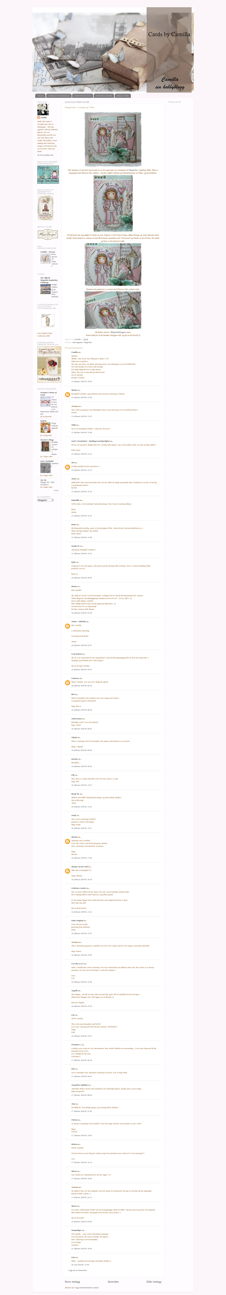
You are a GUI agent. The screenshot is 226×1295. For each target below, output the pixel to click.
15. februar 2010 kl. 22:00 (81, 432)
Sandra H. (75, 546)
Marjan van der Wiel (79, 867)
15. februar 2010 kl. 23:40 (81, 537)
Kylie (73, 562)
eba (72, 462)
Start (40, 96)
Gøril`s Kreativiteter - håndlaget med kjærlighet (90, 441)
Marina (74, 837)
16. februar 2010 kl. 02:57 (81, 645)
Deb (73, 1069)
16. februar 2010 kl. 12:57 (81, 785)
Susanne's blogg (46, 440)
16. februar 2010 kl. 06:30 (81, 686)
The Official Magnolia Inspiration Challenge (49, 280)
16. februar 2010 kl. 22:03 (81, 955)
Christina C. (76, 1045)
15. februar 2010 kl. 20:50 (81, 381)
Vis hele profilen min (45, 155)
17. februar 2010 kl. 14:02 (81, 1135)
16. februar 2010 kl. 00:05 (81, 578)
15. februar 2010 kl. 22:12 (81, 454)
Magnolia (133, 170)
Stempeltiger (76, 1230)
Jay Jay (43, 480)
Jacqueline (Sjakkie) (79, 1085)
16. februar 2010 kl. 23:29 (81, 1006)
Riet (73, 694)
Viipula (74, 737)
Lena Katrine (76, 654)
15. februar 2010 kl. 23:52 (81, 553)
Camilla (74, 352)
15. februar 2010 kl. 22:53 (81, 516)
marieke (74, 759)
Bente (73, 524)
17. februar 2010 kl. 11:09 (81, 1111)
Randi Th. (75, 794)
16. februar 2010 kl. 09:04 (81, 750)
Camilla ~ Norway (47, 252)
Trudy (73, 815)
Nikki (73, 425)
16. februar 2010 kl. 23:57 (81, 1036)
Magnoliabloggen (118, 332)
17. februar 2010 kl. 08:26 (81, 1095)
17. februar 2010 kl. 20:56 (81, 1178)
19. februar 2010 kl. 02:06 (81, 1221)
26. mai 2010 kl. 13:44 (80, 1265)
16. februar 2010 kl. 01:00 (81, 613)
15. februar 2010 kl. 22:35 (81, 491)
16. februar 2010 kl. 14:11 (81, 828)
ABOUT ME (123, 96)
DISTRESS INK (82, 96)
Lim (73, 1015)
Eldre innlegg (153, 1281)
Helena (74, 1144)
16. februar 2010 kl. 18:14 (81, 879)
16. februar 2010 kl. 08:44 (81, 710)
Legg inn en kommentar (77, 1270)
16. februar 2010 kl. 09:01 (81, 729)
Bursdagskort (78, 342)
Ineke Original (77, 920)
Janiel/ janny (76, 719)
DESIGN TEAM (104, 96)
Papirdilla (75, 500)
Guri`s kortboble (47, 461)
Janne (73, 479)
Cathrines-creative (78, 888)
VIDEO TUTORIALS (58, 96)
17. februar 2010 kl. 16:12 (81, 1162)
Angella (74, 990)
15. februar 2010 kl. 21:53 (81, 416)
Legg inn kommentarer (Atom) (86, 1287)
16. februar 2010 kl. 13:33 (81, 807)
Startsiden (113, 1281)
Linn (73, 1257)
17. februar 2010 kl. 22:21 (81, 1197)
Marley (74, 390)
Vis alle (56, 490)
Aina (73, 1104)
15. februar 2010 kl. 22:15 (81, 470)
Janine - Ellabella (78, 621)
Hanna (74, 586)
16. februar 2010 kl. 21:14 (81, 912)
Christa (74, 1120)
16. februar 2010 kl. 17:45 (81, 858)
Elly (73, 775)
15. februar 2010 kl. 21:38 (81, 397)
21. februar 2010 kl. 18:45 (81, 1248)
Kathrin (43, 421)
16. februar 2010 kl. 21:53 (81, 933)
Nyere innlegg (72, 1281)
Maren (74, 1171)
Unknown (75, 678)
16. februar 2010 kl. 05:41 (81, 669)
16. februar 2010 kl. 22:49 (81, 982)
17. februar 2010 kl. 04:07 (81, 1076)
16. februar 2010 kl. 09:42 (81, 766)
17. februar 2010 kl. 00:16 (81, 1060)
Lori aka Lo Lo (77, 964)
